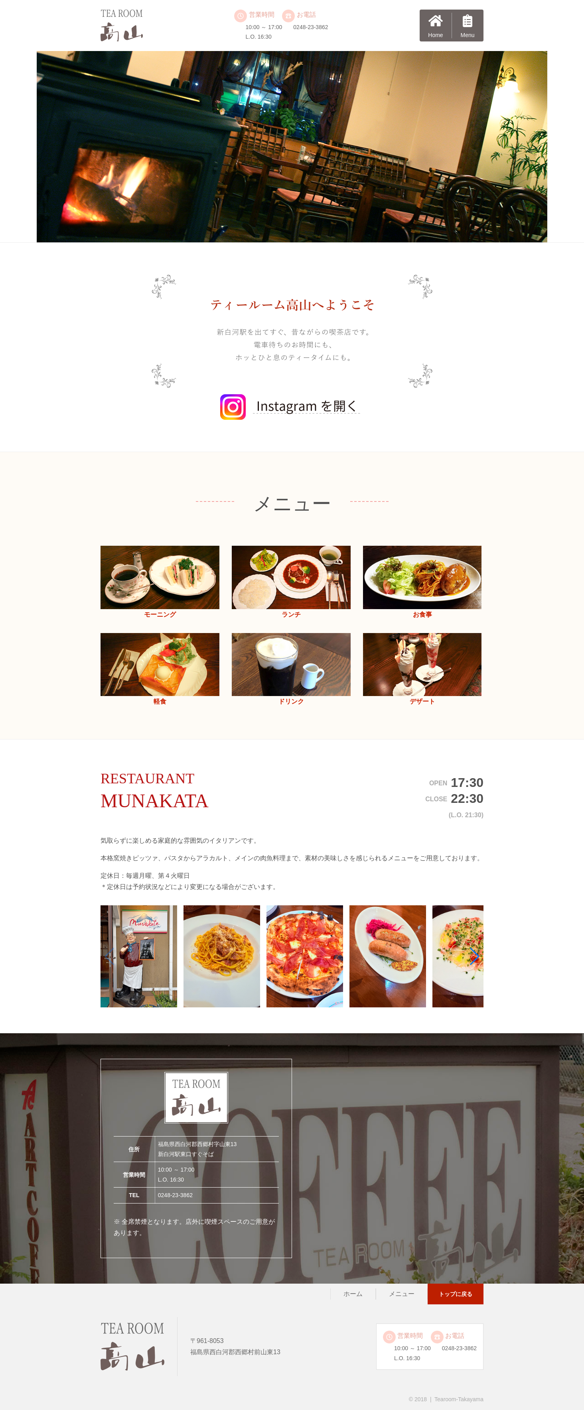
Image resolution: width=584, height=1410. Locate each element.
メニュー (401, 1293)
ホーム (353, 1293)
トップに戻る (455, 1294)
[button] (474, 956)
